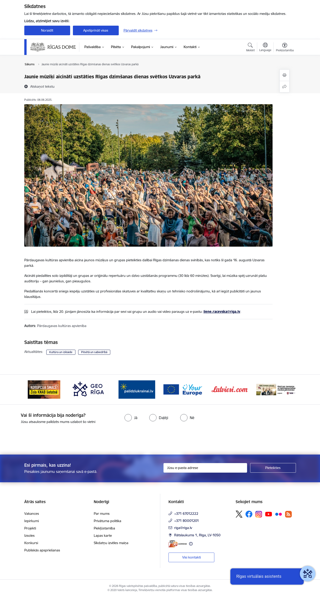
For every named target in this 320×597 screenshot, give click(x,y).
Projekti (30, 528)
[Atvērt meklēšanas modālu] (250, 47)
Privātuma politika (107, 521)
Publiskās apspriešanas (42, 550)
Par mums (102, 513)
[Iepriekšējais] (35, 389)
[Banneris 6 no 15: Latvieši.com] (230, 389)
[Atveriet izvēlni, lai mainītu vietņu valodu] (265, 47)
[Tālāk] (285, 389)
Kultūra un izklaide (60, 352)
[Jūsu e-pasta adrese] (205, 468)
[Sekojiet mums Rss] (288, 514)
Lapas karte (103, 535)
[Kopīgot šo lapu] (284, 86)
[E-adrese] (177, 544)
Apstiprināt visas (95, 30)
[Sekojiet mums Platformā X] (239, 514)
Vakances (31, 513)
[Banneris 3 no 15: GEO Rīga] (90, 389)
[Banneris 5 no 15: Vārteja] (183, 389)
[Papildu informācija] (191, 543)
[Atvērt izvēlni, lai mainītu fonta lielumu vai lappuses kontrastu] (285, 47)
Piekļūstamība (104, 528)
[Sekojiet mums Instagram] (258, 514)
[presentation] (38, 437)
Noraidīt (47, 30)
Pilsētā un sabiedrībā (94, 352)
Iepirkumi (31, 521)
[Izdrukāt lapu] (284, 75)
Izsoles (29, 535)
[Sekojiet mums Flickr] (278, 514)
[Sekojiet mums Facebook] (249, 514)
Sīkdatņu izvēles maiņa (111, 543)
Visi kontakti (191, 557)
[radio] (130, 417)
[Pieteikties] (273, 468)
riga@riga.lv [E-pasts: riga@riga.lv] (183, 528)
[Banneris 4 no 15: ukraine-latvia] (137, 389)
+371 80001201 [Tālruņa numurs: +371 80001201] (186, 520)
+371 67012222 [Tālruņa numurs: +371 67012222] (186, 513)
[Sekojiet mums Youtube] (268, 514)
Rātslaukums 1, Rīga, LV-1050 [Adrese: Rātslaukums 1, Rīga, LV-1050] (197, 535)
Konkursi (31, 543)
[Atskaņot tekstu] (42, 86)
